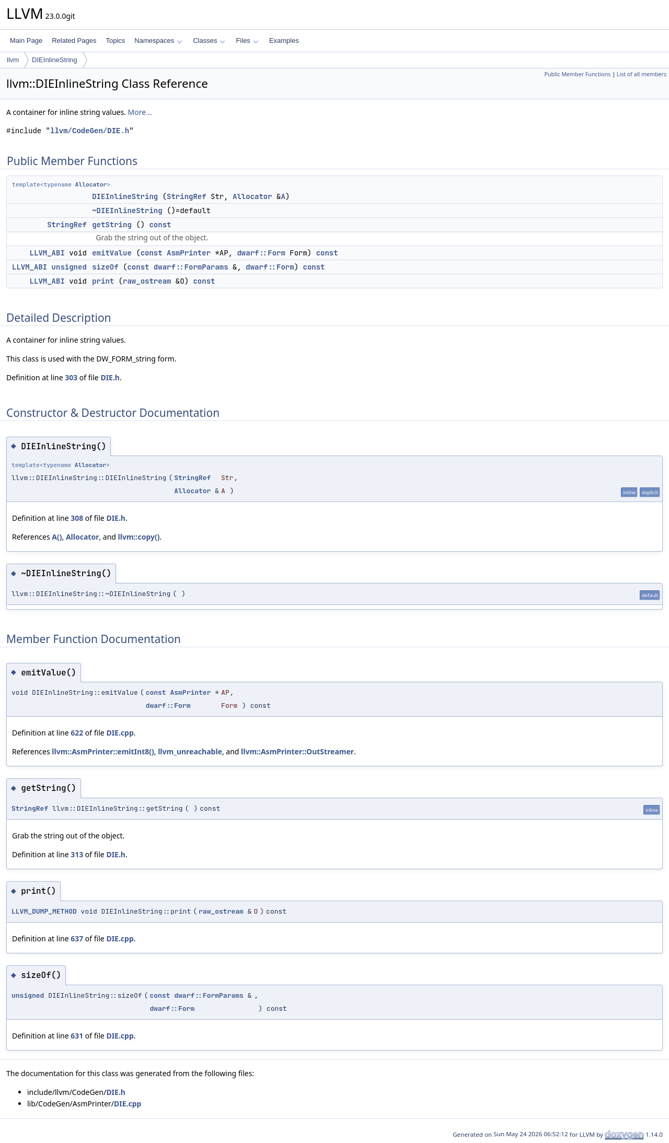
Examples (284, 40)
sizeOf (105, 267)
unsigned (69, 267)
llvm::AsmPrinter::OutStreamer (297, 751)
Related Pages (74, 40)
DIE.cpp (119, 733)
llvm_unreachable (190, 751)
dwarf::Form (261, 253)
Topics (115, 40)
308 (77, 518)
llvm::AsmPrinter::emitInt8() (103, 751)
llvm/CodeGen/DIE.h (89, 131)
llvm (13, 60)
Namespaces (158, 40)
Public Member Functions (577, 74)
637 (77, 938)
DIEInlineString (54, 60)
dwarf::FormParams (191, 267)
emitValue (112, 253)
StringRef (186, 196)
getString (112, 224)
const (160, 224)
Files (247, 40)
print (103, 281)
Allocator (91, 184)
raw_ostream (147, 281)
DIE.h (110, 377)
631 (77, 1036)
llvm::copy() (139, 537)
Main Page (26, 40)
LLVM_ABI (47, 253)
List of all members (641, 74)
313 (77, 854)
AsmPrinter (189, 253)
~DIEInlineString (127, 210)
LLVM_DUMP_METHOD (44, 911)
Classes (209, 40)
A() (57, 537)
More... (140, 112)
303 (71, 377)
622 (77, 733)
